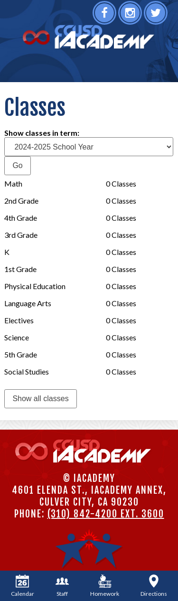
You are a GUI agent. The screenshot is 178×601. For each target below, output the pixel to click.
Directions (154, 585)
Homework (104, 585)
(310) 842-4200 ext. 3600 (105, 514)
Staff (62, 585)
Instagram (131, 16)
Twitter (157, 16)
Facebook (105, 16)
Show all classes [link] (40, 398)
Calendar (22, 585)
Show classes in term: (41, 132)
